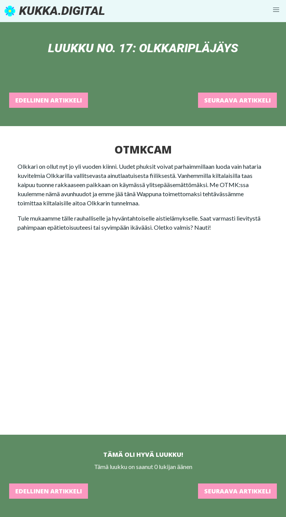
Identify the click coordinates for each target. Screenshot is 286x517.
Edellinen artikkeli (48, 100)
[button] (276, 10)
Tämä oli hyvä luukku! (143, 454)
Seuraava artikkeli (237, 100)
